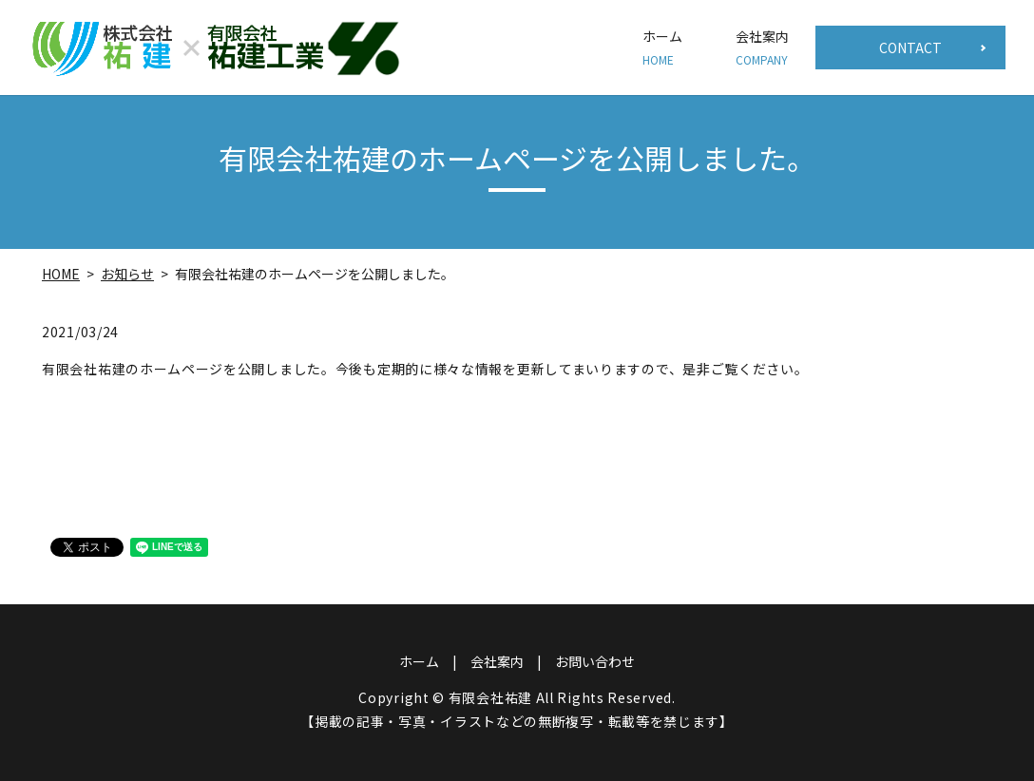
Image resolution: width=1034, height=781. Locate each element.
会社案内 (762, 47)
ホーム (662, 47)
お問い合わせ (595, 661)
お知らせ (127, 273)
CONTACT (910, 47)
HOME (61, 273)
